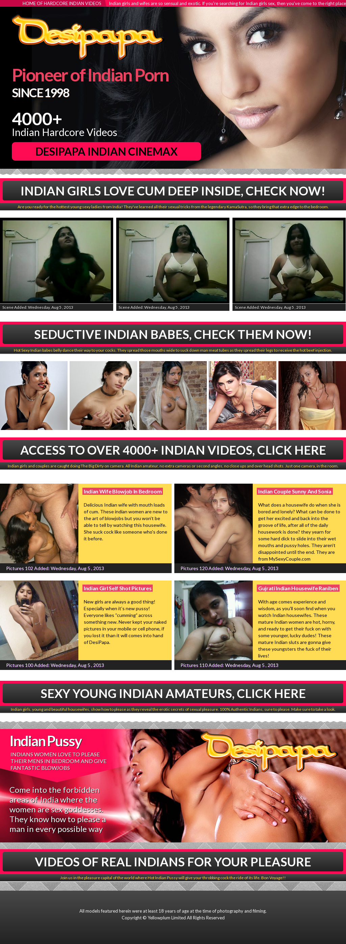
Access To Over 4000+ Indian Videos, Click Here (173, 449)
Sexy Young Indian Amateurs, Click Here (173, 693)
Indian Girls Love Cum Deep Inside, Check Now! (173, 190)
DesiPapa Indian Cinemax (106, 151)
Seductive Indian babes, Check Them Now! (173, 334)
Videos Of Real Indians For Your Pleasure (173, 861)
